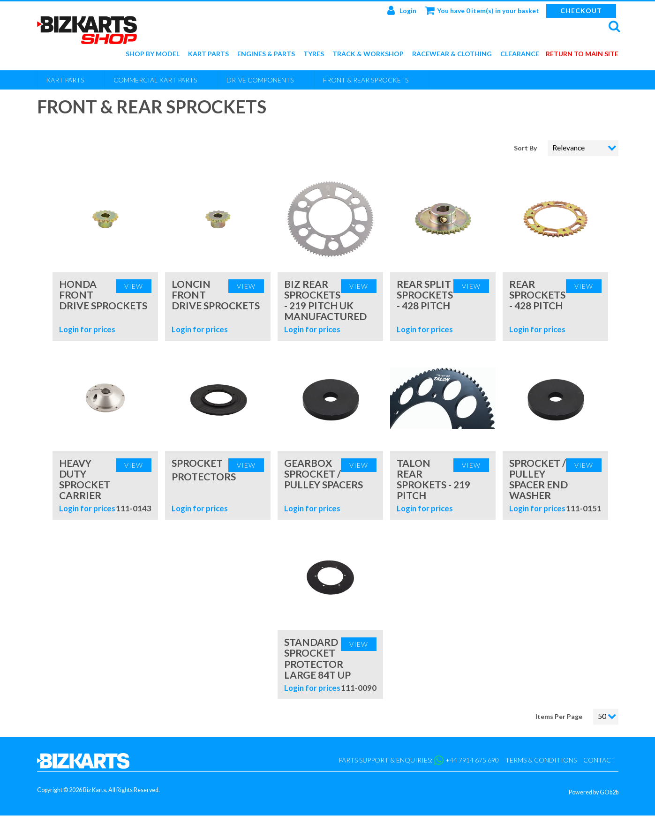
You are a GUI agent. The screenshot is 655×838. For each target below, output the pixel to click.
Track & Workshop (368, 54)
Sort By (526, 148)
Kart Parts (208, 54)
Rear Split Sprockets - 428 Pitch (425, 294)
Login (401, 10)
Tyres (313, 54)
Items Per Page (558, 716)
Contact (599, 760)
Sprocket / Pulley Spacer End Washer (538, 479)
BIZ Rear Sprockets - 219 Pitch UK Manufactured (325, 300)
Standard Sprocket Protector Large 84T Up (317, 658)
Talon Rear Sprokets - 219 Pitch (433, 479)
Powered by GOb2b (593, 792)
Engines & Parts (266, 54)
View (133, 286)
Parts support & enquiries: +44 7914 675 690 (419, 760)
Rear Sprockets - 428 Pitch (537, 294)
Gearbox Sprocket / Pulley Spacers (323, 473)
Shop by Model (153, 54)
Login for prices (87, 329)
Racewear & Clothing (452, 54)
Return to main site (582, 54)
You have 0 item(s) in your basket (482, 10)
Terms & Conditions (541, 760)
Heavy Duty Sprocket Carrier (84, 479)
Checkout (581, 11)
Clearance (519, 54)
